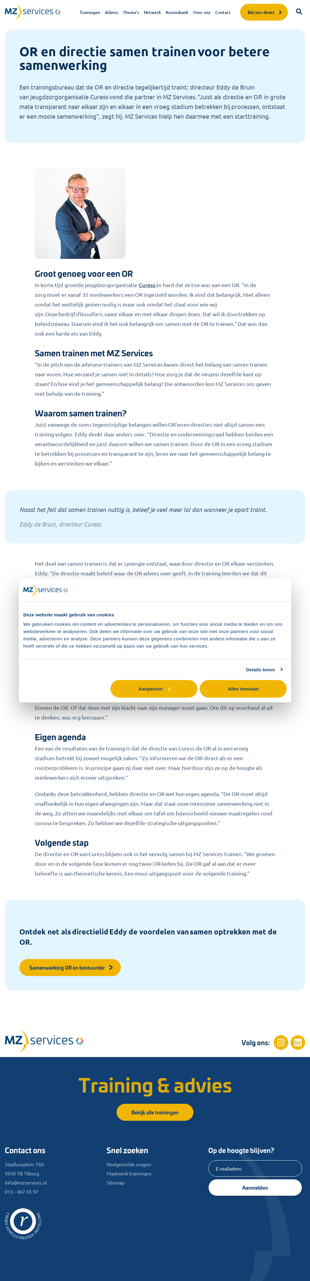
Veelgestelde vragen (129, 1164)
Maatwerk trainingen (129, 1173)
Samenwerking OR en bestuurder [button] (71, 967)
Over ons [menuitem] (201, 12)
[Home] (44, 1041)
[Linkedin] (298, 1042)
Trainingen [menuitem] (90, 12)
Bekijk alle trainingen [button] (155, 1112)
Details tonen (260, 669)
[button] (299, 12)
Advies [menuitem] (111, 12)
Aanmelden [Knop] (255, 1187)
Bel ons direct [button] (265, 12)
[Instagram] (281, 1042)
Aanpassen (154, 688)
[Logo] (33, 12)
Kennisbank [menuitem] (177, 12)
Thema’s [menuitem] (131, 12)
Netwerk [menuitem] (152, 12)
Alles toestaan (243, 688)
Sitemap (115, 1182)
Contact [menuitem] (223, 12)
